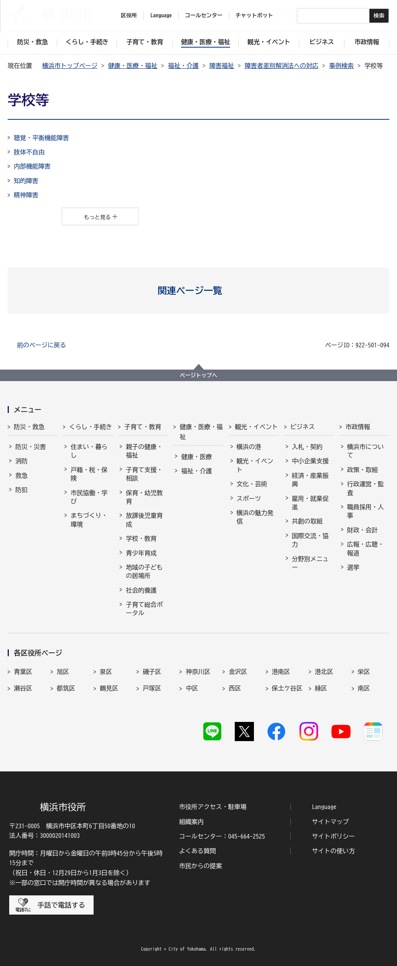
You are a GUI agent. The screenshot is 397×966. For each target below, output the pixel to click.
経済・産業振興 (310, 479)
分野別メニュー (310, 563)
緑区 (321, 688)
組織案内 (191, 822)
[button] (198, 290)
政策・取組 (362, 470)
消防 (21, 461)
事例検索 (341, 66)
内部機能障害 (32, 166)
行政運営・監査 (365, 488)
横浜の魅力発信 (255, 517)
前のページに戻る (41, 345)
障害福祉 (221, 66)
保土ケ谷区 (287, 688)
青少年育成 (141, 553)
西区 (235, 688)
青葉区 (23, 672)
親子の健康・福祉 (144, 451)
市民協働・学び (89, 497)
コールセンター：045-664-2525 (222, 836)
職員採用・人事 (365, 511)
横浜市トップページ (69, 66)
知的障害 (26, 181)
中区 (192, 688)
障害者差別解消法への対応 (281, 66)
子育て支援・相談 (144, 474)
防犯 (21, 490)
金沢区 (238, 672)
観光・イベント (256, 427)
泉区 (106, 672)
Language (324, 807)
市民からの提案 (200, 866)
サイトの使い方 (333, 851)
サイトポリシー (333, 836)
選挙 (353, 567)
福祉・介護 (183, 66)
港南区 (281, 672)
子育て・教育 (142, 427)
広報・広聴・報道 (365, 548)
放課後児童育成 (144, 519)
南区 (364, 688)
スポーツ (249, 498)
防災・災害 (30, 447)
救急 (21, 475)
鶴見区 (109, 688)
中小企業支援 (310, 461)
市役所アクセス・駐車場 (213, 807)
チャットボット (254, 15)
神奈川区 (198, 672)
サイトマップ (330, 822)
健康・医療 (196, 457)
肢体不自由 (29, 152)
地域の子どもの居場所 (144, 571)
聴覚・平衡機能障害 (41, 138)
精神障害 (26, 195)
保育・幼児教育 (144, 497)
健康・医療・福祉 (132, 66)
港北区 (324, 672)
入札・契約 (307, 447)
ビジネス (302, 427)
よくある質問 (197, 851)
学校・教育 (141, 538)
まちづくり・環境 (89, 519)
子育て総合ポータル (144, 608)
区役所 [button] (129, 15)
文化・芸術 (252, 484)
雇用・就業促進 (310, 502)
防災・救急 (29, 427)
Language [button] (161, 15)
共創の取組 (307, 521)
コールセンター (203, 15)
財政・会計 (362, 530)
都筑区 (66, 688)
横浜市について (365, 451)
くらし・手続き (90, 427)
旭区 (63, 672)
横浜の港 (249, 447)
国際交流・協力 (310, 540)
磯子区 (152, 672)
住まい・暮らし (89, 451)
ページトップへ (198, 375)
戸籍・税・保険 (89, 474)
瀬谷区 (23, 688)
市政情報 (358, 427)
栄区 (364, 672)
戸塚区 (152, 688)
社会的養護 (141, 590)
